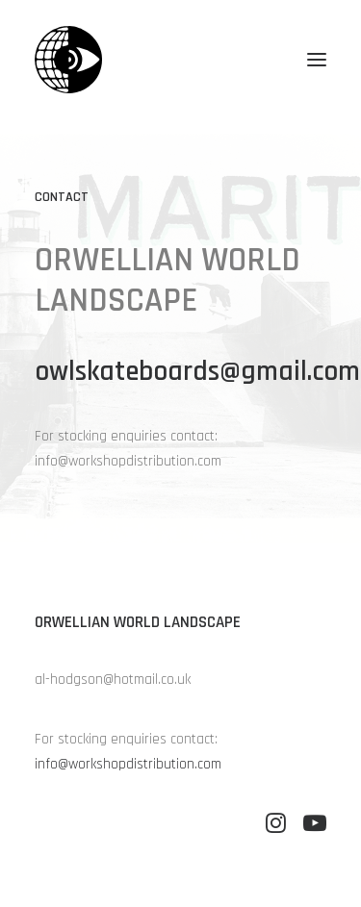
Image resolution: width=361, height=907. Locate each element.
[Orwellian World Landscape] (68, 59)
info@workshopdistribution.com (128, 764)
